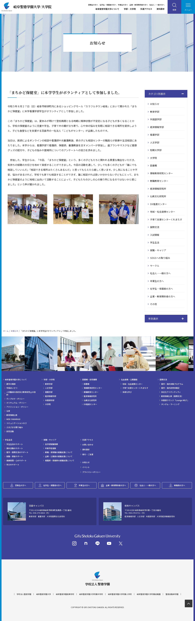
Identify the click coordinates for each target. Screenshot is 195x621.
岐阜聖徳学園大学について (107, 8)
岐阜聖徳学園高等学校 (65, 594)
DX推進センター (158, 204)
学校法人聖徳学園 (24, 594)
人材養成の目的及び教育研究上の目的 (21, 393)
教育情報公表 (11, 415)
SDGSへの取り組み (160, 257)
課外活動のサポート (14, 448)
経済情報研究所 (158, 188)
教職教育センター (159, 180)
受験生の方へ (93, 5)
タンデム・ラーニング (170, 404)
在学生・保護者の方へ (108, 5)
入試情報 (154, 234)
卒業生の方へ (123, 5)
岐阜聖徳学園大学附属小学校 (120, 594)
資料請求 (161, 8)
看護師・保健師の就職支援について (59, 460)
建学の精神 (11, 384)
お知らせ (154, 103)
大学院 (153, 157)
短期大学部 (155, 150)
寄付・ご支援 (87, 454)
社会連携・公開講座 (129, 379)
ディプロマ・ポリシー (15, 399)
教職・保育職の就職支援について (59, 452)
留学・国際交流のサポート (17, 452)
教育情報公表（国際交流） (172, 396)
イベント (86, 467)
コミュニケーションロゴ (16, 423)
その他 (153, 304)
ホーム (6, 331)
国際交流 (154, 227)
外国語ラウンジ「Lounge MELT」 (175, 400)
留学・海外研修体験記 (170, 388)
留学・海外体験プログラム (172, 384)
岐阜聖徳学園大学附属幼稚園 (149, 594)
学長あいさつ (11, 388)
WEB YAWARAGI (13, 419)
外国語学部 (155, 119)
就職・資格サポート (14, 456)
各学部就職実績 (51, 444)
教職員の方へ (179, 485)
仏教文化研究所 (158, 196)
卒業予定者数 (50, 448)
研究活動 (10, 431)
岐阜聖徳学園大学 (43, 594)
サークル (154, 265)
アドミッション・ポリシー (17, 407)
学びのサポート (12, 464)
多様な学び (127, 392)
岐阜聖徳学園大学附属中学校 (91, 594)
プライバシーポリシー (91, 472)
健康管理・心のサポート (16, 460)
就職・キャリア (158, 250)
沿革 (8, 411)
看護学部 (154, 134)
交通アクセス (146, 8)
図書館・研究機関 (89, 379)
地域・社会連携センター (162, 211)
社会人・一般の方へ (157, 5)
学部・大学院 (130, 8)
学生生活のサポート (14, 444)
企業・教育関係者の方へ (138, 5)
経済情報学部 (157, 127)
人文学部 (154, 142)
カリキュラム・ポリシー (16, 403)
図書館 (153, 165)
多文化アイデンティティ (171, 392)
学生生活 (154, 242)
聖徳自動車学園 (172, 594)
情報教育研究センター (161, 173)
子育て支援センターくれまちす (166, 219)
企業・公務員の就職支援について (59, 456)
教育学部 (154, 111)
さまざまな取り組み (14, 427)
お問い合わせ (87, 445)
